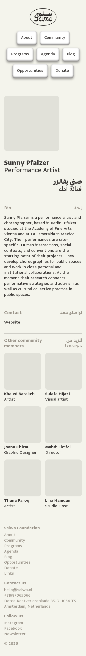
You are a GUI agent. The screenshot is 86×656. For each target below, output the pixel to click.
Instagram (13, 623)
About (9, 534)
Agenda (11, 551)
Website (12, 322)
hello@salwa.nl (18, 589)
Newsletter (15, 634)
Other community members (23, 343)
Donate (11, 567)
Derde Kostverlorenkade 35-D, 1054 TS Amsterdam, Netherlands (40, 603)
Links (9, 573)
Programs (13, 545)
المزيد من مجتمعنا (73, 343)
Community (14, 540)
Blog (8, 556)
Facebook (13, 628)
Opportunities (17, 562)
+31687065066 (17, 595)
